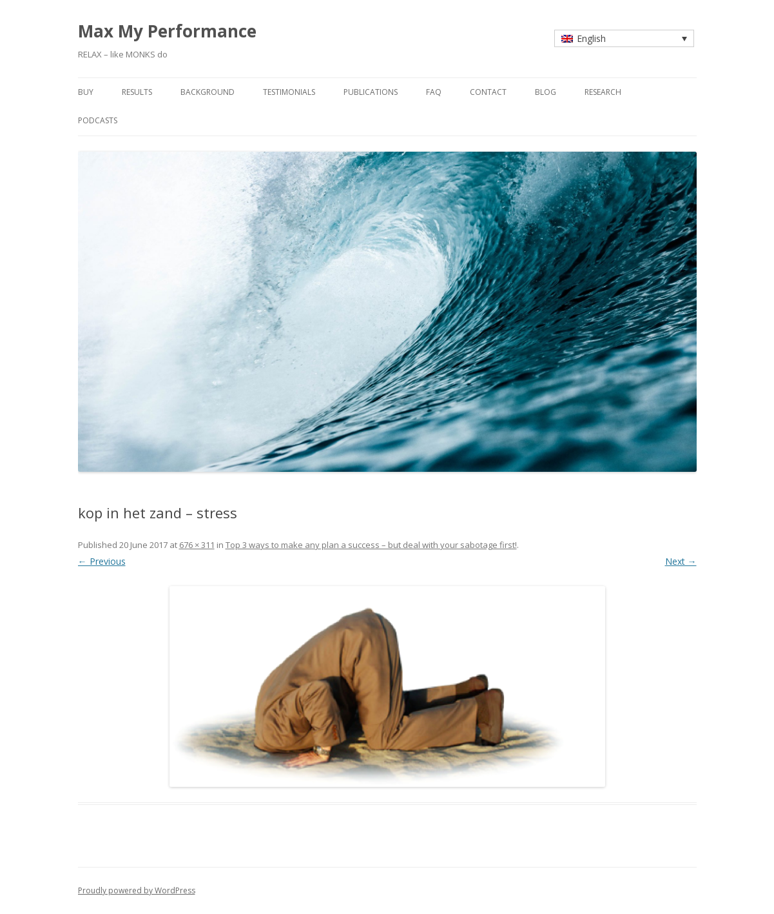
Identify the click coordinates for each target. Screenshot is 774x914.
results (137, 91)
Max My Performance (167, 31)
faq (433, 91)
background (207, 91)
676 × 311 (197, 545)
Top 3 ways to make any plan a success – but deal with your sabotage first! (371, 545)
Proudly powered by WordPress (136, 890)
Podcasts (97, 120)
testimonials (289, 91)
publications (370, 91)
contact (488, 91)
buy (85, 91)
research (603, 91)
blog (545, 91)
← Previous (102, 561)
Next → (681, 561)
